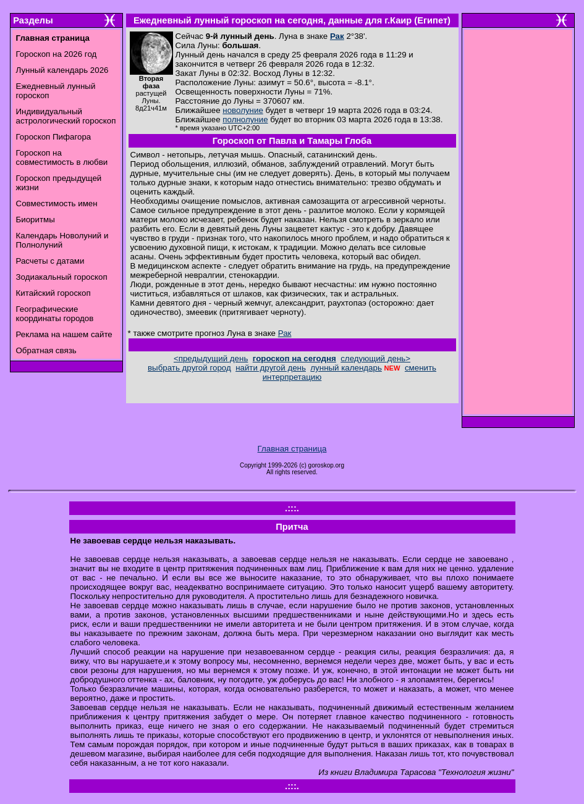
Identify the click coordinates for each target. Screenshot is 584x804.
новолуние (242, 110)
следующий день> (375, 358)
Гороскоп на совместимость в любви (62, 157)
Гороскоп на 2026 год (56, 54)
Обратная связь (46, 350)
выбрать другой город (189, 367)
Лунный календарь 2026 (62, 70)
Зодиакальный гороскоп (62, 277)
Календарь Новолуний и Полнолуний (62, 240)
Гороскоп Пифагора (53, 136)
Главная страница (292, 448)
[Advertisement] (517, 225)
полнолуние (245, 119)
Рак (337, 36)
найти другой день (270, 367)
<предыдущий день (211, 358)
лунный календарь (346, 367)
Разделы (33, 20)
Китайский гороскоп (53, 293)
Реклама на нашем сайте (64, 334)
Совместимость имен (57, 203)
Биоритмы (35, 219)
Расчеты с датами (50, 261)
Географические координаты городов (55, 313)
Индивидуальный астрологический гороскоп (66, 116)
